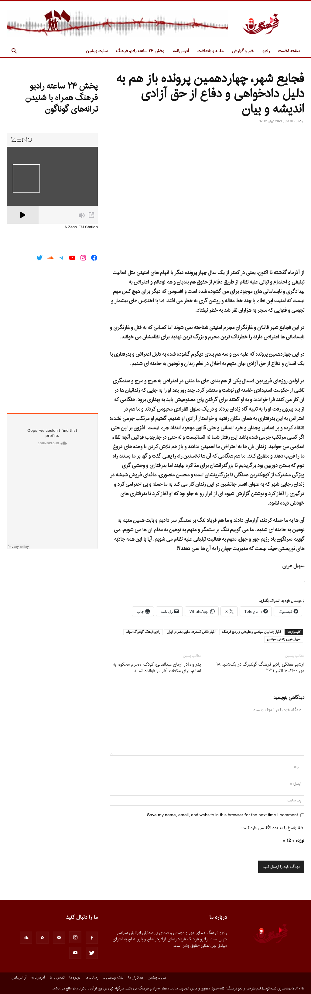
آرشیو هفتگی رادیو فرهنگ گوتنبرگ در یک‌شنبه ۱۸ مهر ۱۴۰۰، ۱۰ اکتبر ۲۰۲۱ (260, 667)
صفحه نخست (289, 51)
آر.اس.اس (19, 977)
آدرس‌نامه (181, 51)
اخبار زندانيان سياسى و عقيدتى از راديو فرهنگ (251, 632)
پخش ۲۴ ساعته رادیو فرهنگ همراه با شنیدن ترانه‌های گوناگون (61, 98)
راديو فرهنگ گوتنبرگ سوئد (143, 632)
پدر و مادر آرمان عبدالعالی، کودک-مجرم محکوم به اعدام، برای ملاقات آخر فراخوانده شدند (157, 667)
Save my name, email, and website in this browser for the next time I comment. (222, 815)
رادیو (266, 51)
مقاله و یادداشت (210, 51)
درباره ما (74, 977)
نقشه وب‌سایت (113, 977)
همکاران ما (135, 977)
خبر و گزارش (243, 51)
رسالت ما (91, 977)
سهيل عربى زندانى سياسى (283, 639)
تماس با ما (57, 977)
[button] (14, 52)
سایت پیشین (97, 51)
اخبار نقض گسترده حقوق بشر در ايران (191, 632)
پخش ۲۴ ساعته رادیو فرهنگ (140, 51)
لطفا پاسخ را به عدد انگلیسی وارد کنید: (272, 828)
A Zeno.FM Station (81, 227)
